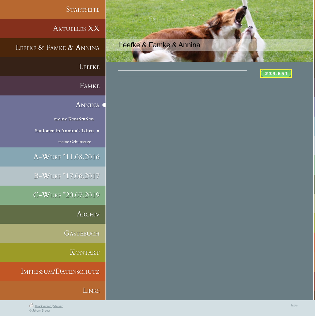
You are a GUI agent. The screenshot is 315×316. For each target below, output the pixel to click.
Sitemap (58, 306)
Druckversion (40, 306)
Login (294, 305)
